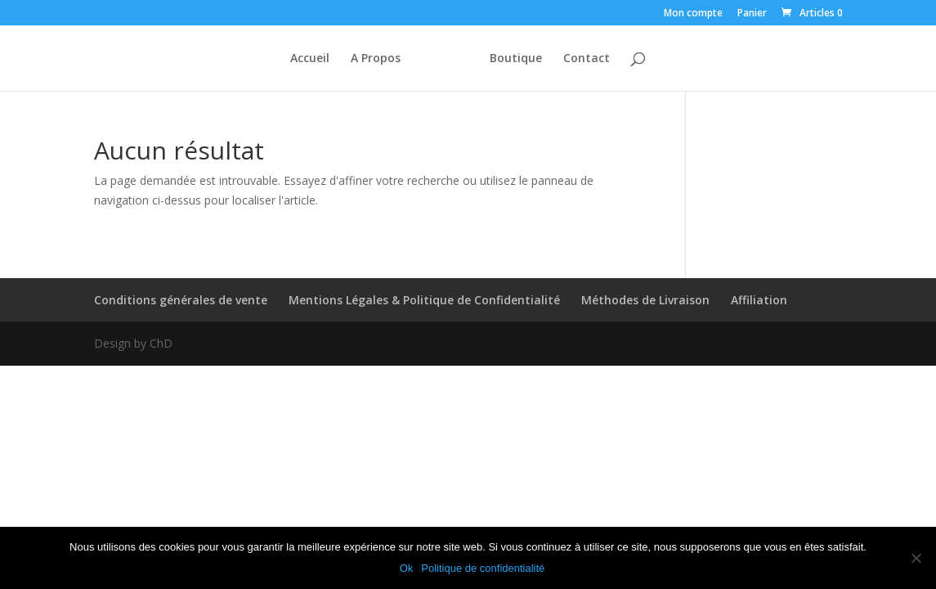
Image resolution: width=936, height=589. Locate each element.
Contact (586, 58)
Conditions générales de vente (180, 300)
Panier (752, 14)
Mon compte (693, 14)
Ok (407, 568)
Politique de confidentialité (482, 568)
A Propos (376, 58)
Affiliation (759, 300)
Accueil (309, 58)
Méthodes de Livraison (645, 300)
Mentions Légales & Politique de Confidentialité (424, 300)
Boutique (516, 58)
